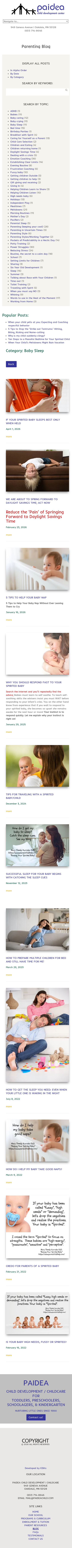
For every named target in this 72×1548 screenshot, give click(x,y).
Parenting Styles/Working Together (29, 236)
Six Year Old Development (24, 267)
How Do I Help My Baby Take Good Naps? (34, 1169)
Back (11, 364)
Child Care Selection (21, 141)
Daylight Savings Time (22, 151)
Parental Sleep (18, 223)
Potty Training (18, 243)
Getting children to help (23, 179)
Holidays (15, 199)
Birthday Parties (19, 131)
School (14, 257)
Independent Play (19, 202)
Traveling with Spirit (21, 287)
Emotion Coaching (20, 158)
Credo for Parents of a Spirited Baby (32, 1266)
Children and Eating (21, 145)
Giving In (15, 185)
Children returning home (24, 148)
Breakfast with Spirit (21, 134)
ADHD (13, 111)
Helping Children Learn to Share (28, 189)
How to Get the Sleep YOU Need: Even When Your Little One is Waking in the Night (36, 1091)
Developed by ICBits (35, 1468)
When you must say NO (23, 291)
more (9, 436)
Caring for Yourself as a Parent (27, 138)
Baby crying (16, 121)
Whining (14, 294)
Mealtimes (16, 206)
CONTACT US (36, 1538)
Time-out (15, 280)
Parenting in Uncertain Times (26, 229)
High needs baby (19, 195)
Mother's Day (17, 216)
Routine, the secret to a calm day (29, 253)
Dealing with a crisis (21, 155)
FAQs (36, 1532)
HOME (35, 1511)
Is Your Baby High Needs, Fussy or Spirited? (36, 1342)
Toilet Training (18, 284)
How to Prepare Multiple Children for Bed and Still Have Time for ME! (36, 959)
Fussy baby (16, 172)
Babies (14, 114)
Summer (15, 274)
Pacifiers (15, 219)
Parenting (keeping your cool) (26, 226)
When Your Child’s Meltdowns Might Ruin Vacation (36, 342)
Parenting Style (18, 233)
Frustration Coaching (22, 168)
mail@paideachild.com (39, 1498)
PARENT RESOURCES (35, 1525)
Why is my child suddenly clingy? (26, 335)
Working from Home (21, 301)
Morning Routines (20, 212)
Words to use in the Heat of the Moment (32, 297)
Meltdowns (16, 209)
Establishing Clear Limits (24, 162)
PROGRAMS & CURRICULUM (35, 1518)
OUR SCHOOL (35, 1515)
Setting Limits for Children (25, 260)
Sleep (13, 270)
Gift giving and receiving (23, 182)
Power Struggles (19, 246)
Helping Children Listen (23, 192)
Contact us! (36, 1417)
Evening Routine (19, 165)
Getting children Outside (24, 175)
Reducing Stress (19, 250)
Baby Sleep (16, 124)
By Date (14, 73)
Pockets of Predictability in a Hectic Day (32, 240)
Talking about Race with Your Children (31, 277)
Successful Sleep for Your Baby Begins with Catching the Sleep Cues (33, 875)
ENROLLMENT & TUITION (35, 1521)
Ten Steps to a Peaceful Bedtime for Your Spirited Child (39, 339)
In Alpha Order (18, 70)
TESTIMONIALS (36, 1535)
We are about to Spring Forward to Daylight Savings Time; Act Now (32, 500)
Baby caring (16, 117)
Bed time (15, 128)
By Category (17, 77)
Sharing (14, 263)
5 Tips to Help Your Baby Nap (26, 597)
